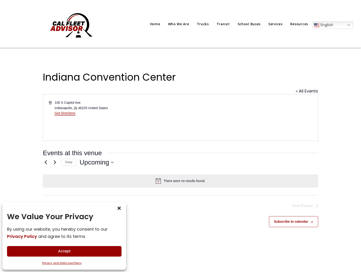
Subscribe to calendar (291, 221)
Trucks (203, 24)
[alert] (180, 180)
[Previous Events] (45, 162)
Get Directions (65, 113)
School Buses (249, 24)
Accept (64, 251)
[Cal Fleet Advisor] (71, 24)
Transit (223, 24)
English (323, 25)
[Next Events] (55, 162)
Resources (299, 24)
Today (68, 162)
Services (275, 24)
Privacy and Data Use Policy (62, 263)
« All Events (307, 91)
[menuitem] (157, 24)
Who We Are (178, 24)
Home (155, 24)
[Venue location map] (248, 117)
